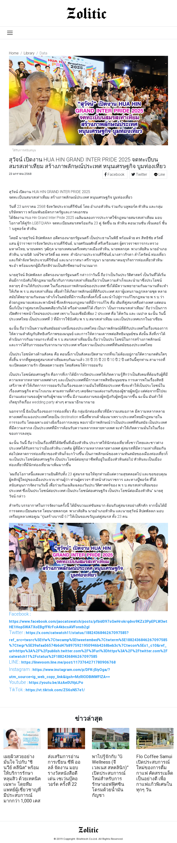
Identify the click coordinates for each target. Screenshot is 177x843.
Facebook (114, 174)
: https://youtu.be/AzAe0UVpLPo (46, 682)
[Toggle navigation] (10, 32)
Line (159, 174)
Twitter (139, 174)
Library (29, 53)
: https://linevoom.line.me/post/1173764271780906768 (62, 662)
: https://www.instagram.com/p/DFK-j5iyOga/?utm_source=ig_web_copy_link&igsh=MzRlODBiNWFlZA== (59, 673)
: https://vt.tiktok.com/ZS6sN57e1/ (47, 689)
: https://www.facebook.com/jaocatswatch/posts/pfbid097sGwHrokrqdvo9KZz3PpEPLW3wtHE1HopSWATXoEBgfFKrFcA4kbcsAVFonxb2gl (88, 620)
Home (14, 53)
